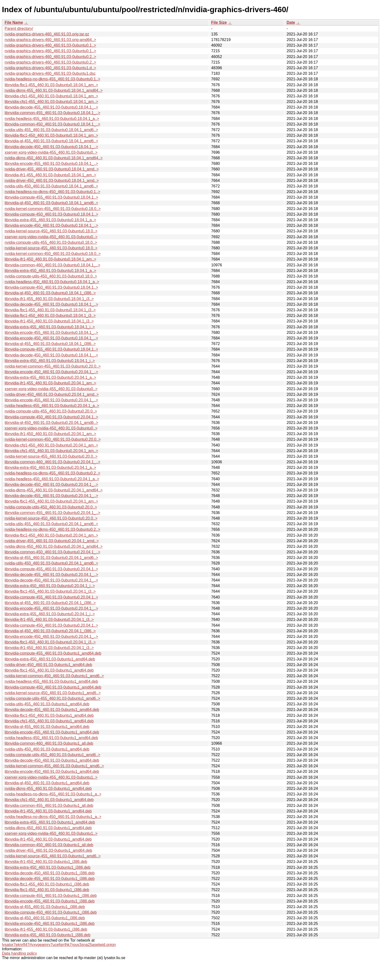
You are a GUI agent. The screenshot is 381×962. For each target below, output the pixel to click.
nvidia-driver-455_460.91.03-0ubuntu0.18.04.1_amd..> (52, 169)
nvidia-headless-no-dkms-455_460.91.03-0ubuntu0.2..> (52, 473)
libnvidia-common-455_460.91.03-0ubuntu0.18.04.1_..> (52, 113)
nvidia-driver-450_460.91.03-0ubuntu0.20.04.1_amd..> (52, 394)
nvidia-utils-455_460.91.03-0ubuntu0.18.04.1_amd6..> (51, 130)
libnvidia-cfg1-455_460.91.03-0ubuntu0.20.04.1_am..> (51, 451)
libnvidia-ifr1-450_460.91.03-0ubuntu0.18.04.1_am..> (50, 259)
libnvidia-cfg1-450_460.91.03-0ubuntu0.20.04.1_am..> (51, 445)
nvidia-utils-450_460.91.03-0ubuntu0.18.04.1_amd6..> (51, 186)
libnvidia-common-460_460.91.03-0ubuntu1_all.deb (49, 743)
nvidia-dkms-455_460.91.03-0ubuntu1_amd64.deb (48, 788)
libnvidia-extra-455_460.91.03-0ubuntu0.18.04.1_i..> (50, 327)
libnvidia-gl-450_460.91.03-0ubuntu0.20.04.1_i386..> (50, 631)
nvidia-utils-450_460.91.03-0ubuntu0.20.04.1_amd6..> (51, 563)
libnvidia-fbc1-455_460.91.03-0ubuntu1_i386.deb (47, 884)
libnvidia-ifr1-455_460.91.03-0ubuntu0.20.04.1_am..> (50, 383)
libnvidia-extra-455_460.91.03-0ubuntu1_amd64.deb (50, 822)
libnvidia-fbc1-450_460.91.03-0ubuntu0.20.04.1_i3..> (50, 642)
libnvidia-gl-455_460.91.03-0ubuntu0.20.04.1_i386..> (50, 603)
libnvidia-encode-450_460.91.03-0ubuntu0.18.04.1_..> (51, 225)
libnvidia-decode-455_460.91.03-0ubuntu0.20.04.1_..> (51, 496)
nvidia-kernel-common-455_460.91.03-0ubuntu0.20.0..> (53, 366)
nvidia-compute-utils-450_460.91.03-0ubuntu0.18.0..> (51, 276)
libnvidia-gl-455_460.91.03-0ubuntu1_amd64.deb (47, 727)
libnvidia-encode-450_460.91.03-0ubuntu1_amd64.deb (52, 771)
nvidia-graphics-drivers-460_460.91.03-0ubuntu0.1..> (50, 45)
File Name (14, 22)
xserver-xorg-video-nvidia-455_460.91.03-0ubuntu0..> (51, 152)
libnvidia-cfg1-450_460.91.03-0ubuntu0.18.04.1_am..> (51, 96)
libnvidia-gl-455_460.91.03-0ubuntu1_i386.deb (45, 907)
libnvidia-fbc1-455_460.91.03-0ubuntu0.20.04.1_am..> (51, 501)
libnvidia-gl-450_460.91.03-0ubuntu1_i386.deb (45, 918)
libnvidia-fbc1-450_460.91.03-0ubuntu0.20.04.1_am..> (51, 535)
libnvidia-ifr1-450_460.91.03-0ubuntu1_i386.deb (46, 862)
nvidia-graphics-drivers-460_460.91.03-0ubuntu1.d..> (50, 68)
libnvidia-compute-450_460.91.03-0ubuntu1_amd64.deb (53, 687)
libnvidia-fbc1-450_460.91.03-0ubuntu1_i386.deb (47, 890)
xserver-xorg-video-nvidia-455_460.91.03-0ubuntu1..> (51, 777)
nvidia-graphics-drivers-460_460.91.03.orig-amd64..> (50, 40)
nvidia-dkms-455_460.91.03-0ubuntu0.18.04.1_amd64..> (54, 90)
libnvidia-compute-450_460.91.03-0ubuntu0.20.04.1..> (51, 417)
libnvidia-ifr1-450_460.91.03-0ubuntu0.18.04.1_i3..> (49, 321)
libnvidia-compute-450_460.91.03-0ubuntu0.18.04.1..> (51, 214)
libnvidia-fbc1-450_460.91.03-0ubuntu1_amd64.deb (49, 715)
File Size (219, 22)
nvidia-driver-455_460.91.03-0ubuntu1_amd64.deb (48, 850)
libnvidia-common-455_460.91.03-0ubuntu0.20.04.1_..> (52, 513)
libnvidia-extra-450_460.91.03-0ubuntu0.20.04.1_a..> (50, 467)
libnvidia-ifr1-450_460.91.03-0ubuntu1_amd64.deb (48, 839)
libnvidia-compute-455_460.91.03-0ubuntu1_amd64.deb (53, 653)
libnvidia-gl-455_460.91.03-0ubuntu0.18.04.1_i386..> (50, 344)
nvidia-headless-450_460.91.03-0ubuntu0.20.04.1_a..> (52, 479)
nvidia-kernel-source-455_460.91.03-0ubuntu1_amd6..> (53, 856)
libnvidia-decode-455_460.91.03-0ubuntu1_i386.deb (50, 879)
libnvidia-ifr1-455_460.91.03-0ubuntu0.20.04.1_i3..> (49, 619)
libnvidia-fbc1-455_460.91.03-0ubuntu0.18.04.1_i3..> (50, 310)
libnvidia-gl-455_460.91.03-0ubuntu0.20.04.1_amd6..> (51, 558)
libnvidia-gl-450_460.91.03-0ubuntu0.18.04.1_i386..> (50, 293)
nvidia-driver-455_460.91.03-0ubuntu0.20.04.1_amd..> (52, 541)
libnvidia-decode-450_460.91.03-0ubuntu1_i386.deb (50, 873)
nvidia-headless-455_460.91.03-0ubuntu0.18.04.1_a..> (52, 119)
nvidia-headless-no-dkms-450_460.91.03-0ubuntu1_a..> (53, 817)
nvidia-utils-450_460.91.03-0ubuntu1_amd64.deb (47, 749)
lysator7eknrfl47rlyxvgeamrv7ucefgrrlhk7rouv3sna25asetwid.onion (59, 945)
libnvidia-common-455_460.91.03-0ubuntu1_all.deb (49, 805)
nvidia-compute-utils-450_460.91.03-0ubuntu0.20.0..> (51, 507)
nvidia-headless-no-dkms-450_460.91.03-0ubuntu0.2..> (52, 529)
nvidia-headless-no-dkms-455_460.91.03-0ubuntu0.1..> (52, 79)
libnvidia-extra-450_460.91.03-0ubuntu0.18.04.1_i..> (50, 361)
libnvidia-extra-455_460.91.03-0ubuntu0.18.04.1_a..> (50, 220)
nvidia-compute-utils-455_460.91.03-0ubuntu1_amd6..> (52, 698)
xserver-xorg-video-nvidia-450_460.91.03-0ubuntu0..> (51, 237)
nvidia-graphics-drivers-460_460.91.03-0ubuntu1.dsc (50, 73)
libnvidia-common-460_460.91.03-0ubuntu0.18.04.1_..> (52, 265)
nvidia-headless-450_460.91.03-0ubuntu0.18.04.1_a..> (52, 282)
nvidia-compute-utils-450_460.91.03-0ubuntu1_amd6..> (52, 755)
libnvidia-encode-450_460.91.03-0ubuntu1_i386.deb (50, 923)
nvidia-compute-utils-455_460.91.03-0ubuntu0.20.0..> (51, 411)
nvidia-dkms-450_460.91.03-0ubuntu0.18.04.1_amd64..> (54, 158)
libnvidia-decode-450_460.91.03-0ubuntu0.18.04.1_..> (51, 147)
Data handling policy (19, 953)
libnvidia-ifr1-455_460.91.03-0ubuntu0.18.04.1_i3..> (49, 299)
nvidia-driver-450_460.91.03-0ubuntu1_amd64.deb (48, 665)
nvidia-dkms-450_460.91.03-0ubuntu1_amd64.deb (48, 828)
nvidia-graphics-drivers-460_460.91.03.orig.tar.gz (47, 34)
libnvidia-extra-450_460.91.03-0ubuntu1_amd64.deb (50, 659)
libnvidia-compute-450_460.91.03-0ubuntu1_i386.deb (51, 912)
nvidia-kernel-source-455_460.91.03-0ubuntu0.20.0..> (51, 456)
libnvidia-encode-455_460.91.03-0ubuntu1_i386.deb (50, 901)
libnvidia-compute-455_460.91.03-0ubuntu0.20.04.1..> (51, 569)
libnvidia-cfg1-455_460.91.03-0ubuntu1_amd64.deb (49, 721)
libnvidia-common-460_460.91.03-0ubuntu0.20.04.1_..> (52, 462)
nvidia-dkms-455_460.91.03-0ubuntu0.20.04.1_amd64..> (54, 490)
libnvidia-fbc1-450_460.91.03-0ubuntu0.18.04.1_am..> (51, 135)
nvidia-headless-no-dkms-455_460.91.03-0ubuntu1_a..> (53, 794)
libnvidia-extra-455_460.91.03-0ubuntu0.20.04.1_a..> (50, 377)
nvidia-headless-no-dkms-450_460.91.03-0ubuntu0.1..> (52, 192)
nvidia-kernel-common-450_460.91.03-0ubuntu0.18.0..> (53, 254)
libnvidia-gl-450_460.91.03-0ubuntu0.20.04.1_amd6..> (51, 423)
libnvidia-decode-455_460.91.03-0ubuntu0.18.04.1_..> (51, 107)
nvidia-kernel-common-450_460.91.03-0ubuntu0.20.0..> (53, 439)
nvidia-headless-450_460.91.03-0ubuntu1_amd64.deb (51, 738)
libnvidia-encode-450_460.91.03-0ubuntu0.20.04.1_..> (51, 372)
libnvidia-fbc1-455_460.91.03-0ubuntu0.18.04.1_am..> (51, 85)
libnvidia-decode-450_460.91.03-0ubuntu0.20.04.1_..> (51, 484)
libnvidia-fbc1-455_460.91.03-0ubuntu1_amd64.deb (49, 670)
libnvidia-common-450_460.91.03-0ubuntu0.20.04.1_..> (52, 552)
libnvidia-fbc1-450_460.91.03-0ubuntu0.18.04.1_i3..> (50, 315)
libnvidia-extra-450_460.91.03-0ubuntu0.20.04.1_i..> (50, 586)
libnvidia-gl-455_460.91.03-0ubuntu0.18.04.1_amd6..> (51, 141)
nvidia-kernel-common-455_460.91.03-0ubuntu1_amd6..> (54, 766)
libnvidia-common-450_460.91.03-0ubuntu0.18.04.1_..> (52, 124)
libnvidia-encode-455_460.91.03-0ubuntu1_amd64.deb (52, 732)
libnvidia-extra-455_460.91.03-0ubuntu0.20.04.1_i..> (50, 614)
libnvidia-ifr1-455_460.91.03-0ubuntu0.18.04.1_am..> (50, 175)
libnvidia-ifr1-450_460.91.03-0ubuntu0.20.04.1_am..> (50, 434)
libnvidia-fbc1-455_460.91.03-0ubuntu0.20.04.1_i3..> (50, 591)
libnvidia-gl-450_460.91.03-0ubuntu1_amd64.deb (47, 783)
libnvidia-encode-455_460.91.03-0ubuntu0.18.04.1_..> (51, 163)
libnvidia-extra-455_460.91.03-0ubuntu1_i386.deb (47, 935)
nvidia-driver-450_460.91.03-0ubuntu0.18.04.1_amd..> (52, 180)
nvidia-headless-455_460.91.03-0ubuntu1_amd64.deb (51, 681)
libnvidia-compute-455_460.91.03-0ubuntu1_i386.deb (51, 896)
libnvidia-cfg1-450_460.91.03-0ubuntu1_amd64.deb (49, 800)
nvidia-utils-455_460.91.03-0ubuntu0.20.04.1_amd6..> (51, 524)
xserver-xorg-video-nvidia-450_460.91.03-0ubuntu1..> (51, 833)
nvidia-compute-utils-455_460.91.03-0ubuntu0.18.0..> (51, 242)
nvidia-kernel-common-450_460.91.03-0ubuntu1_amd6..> (54, 676)
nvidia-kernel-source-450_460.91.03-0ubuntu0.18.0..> (51, 231)
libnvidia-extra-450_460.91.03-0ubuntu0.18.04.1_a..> (50, 271)
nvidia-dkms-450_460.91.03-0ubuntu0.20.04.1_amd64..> (54, 546)
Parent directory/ (19, 28)
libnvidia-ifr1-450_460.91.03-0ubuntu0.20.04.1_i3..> (49, 648)
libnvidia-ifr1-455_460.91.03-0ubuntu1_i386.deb (46, 929)
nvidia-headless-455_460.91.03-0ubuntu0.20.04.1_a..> (52, 406)
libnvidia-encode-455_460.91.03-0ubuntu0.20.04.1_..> (51, 400)
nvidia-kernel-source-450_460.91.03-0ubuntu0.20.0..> (51, 518)
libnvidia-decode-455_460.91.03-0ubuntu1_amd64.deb (52, 710)
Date (290, 22)
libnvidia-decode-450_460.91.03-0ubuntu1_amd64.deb (52, 760)
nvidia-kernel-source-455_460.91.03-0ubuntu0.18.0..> (51, 248)
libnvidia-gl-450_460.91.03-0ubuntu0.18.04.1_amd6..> (51, 203)
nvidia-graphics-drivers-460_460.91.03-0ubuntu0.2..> (50, 57)
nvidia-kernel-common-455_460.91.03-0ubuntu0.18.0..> (53, 209)
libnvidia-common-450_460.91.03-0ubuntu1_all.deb (49, 845)
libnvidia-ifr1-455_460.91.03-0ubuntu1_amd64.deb (48, 811)
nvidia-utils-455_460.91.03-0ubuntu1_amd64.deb (47, 704)
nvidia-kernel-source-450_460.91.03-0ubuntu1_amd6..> (53, 693)
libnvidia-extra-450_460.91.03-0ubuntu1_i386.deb (47, 867)
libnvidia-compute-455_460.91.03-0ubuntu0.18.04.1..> (51, 197)
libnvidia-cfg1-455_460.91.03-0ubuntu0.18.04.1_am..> (51, 102)
